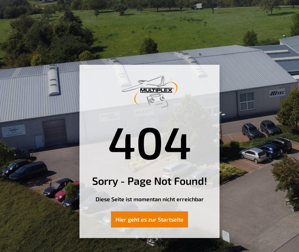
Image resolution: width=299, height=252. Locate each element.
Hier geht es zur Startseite (149, 219)
